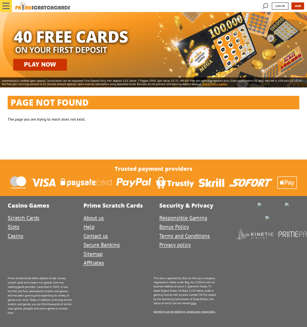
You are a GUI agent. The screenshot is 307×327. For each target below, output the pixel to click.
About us (93, 217)
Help (88, 226)
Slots (13, 226)
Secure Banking (101, 244)
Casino (15, 235)
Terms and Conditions (184, 235)
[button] (6, 6)
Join (298, 6)
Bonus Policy (174, 226)
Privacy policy (175, 244)
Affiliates (93, 262)
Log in (280, 6)
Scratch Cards (23, 217)
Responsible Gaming (183, 217)
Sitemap (93, 253)
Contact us (95, 235)
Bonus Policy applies (214, 84)
